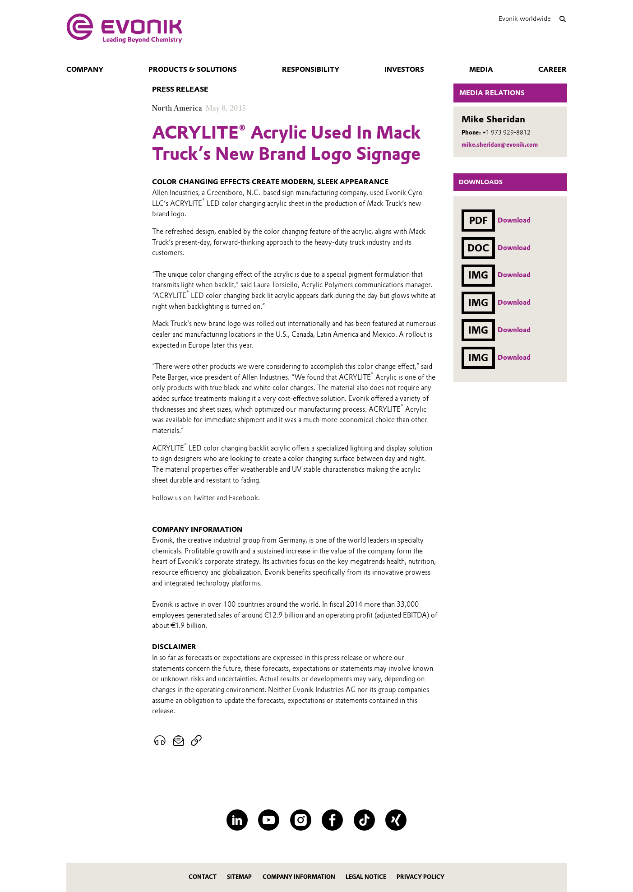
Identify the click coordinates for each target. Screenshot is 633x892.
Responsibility (310, 69)
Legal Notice (366, 876)
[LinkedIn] (237, 820)
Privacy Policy (420, 876)
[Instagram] (300, 820)
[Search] (563, 18)
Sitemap (239, 876)
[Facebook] (332, 820)
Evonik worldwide (525, 18)
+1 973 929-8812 (506, 132)
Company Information (299, 876)
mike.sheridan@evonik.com (500, 144)
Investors (404, 69)
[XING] (396, 820)
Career (552, 69)
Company (84, 69)
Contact (203, 876)
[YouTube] (268, 820)
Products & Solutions (192, 69)
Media (481, 69)
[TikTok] (364, 820)
